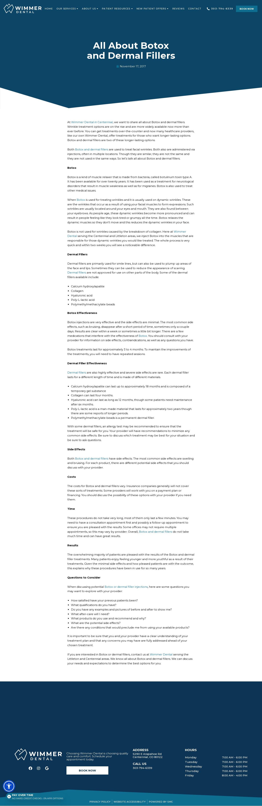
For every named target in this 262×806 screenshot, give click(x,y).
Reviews (178, 8)
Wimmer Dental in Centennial (92, 122)
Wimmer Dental (161, 654)
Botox (81, 200)
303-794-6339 (142, 768)
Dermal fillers (76, 272)
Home (49, 8)
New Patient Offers (153, 8)
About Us (90, 8)
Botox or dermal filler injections (126, 586)
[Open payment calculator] (36, 795)
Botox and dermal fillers (91, 149)
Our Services (67, 8)
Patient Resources (117, 8)
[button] (246, 9)
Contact (194, 8)
